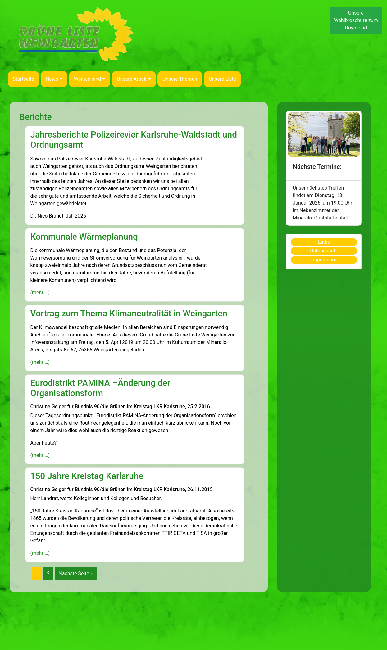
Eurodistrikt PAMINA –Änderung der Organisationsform (100, 388)
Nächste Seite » (75, 573)
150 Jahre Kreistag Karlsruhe (86, 476)
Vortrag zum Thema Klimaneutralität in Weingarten (128, 313)
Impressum (324, 260)
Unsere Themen (179, 79)
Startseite (23, 79)
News (54, 79)
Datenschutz (324, 251)
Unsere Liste (222, 79)
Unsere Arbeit (134, 79)
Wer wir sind (89, 79)
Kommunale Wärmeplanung (84, 237)
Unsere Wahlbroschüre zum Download (356, 20)
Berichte (35, 117)
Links (324, 242)
